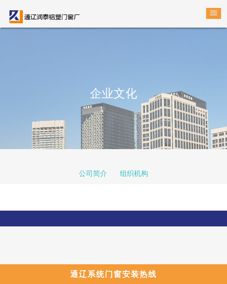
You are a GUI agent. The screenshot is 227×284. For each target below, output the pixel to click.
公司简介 (93, 174)
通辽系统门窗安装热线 (113, 274)
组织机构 (134, 174)
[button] (213, 13)
